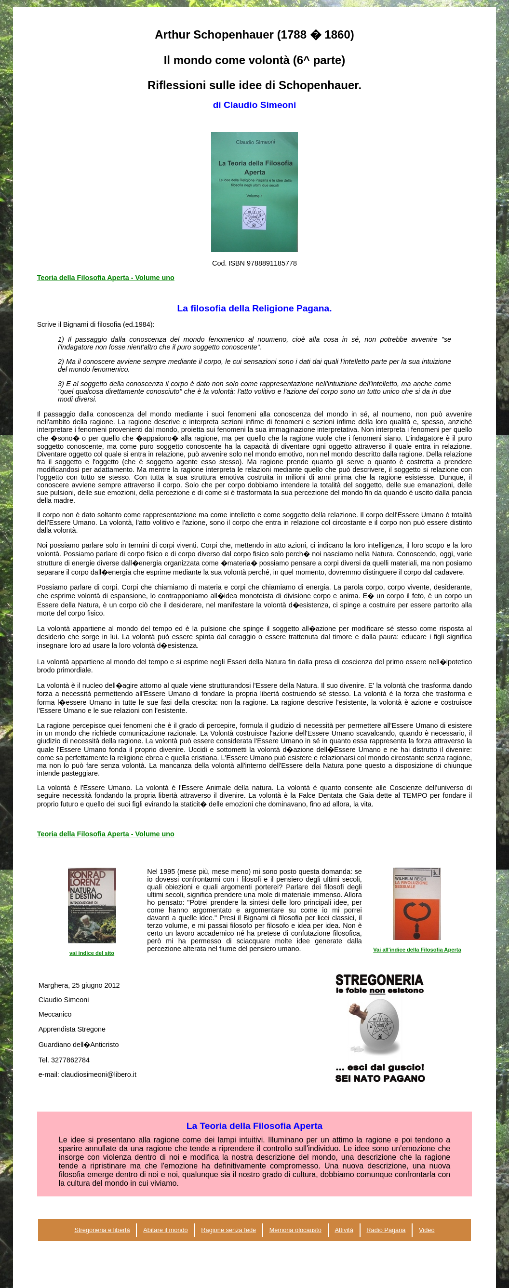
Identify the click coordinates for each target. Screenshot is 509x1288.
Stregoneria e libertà (102, 1230)
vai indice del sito (91, 953)
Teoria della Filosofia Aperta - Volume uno (105, 278)
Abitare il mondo (165, 1230)
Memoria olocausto (295, 1230)
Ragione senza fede (228, 1230)
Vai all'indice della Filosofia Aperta (417, 950)
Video (427, 1230)
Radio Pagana (385, 1230)
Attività (344, 1230)
